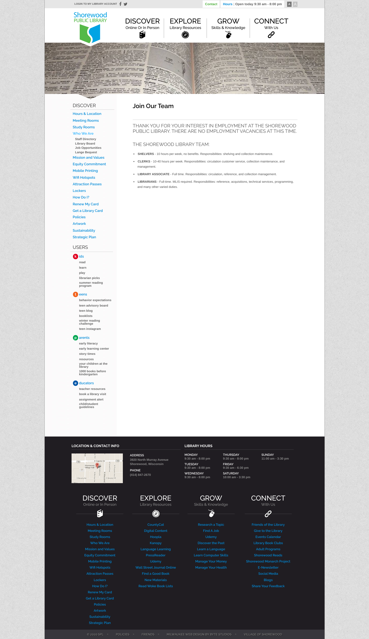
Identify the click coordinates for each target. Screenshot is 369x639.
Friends (148, 634)
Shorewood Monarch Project (268, 561)
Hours (252, 4)
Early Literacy (88, 343)
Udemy (155, 561)
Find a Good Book (155, 574)
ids (78, 256)
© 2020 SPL (95, 634)
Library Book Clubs (268, 543)
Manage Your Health (211, 568)
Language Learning (155, 549)
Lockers (79, 191)
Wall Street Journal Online (155, 568)
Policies (79, 217)
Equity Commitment (89, 164)
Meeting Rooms (86, 121)
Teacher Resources (92, 388)
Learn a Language (211, 549)
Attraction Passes (87, 184)
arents (81, 337)
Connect (271, 23)
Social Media (268, 574)
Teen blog (86, 310)
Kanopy (155, 543)
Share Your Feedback (268, 586)
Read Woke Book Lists (155, 586)
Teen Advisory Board (93, 305)
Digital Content (155, 531)
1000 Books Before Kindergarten (92, 373)
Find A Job (211, 531)
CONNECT (268, 500)
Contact (211, 4)
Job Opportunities (88, 147)
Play (82, 272)
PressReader (156, 555)
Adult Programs (268, 549)
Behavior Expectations (95, 300)
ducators (83, 383)
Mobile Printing (85, 171)
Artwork (79, 224)
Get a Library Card (88, 211)
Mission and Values (88, 158)
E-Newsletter (268, 568)
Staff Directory (85, 139)
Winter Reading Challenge (89, 322)
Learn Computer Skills (211, 555)
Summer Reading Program (91, 284)
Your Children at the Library (93, 365)
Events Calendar (268, 537)
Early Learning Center (94, 348)
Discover (142, 23)
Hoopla (155, 537)
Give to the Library (268, 531)
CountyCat (155, 525)
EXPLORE (155, 500)
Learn (82, 267)
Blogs (268, 580)
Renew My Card (86, 204)
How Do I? (81, 197)
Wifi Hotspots (84, 178)
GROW (211, 500)
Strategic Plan (84, 237)
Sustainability (84, 231)
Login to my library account (95, 4)
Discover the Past (211, 543)
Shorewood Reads (268, 555)
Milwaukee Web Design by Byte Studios (199, 634)
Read (82, 262)
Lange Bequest (86, 152)
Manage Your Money (211, 561)
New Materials (155, 580)
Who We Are (83, 134)
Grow (228, 23)
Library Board (85, 143)
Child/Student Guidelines (88, 405)
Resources (86, 359)
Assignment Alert (91, 399)
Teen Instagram (90, 328)
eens (80, 294)
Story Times (87, 353)
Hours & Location (87, 114)
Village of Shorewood (263, 634)
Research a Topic (211, 525)
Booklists (85, 315)
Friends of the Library (268, 525)
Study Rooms (84, 127)
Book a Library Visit (92, 394)
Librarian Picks (89, 277)
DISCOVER (100, 500)
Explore (185, 23)
